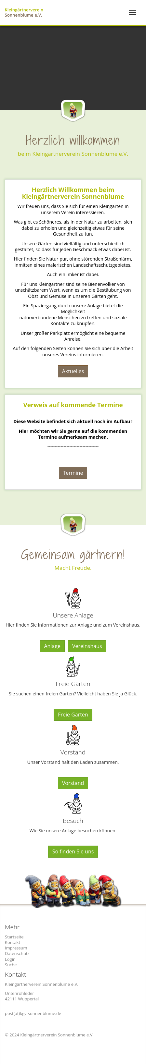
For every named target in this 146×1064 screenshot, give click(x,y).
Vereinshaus (87, 646)
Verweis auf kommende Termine (73, 405)
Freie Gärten (73, 714)
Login (10, 959)
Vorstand (73, 783)
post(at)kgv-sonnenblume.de (33, 1013)
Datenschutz (17, 953)
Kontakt (12, 942)
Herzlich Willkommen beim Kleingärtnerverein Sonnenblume (73, 193)
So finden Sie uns (73, 851)
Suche (11, 965)
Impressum (16, 948)
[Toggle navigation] (132, 12)
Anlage (52, 646)
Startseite (14, 937)
